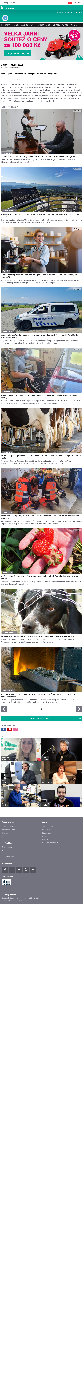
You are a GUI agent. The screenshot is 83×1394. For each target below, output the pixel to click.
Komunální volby (8, 913)
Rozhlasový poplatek (50, 926)
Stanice (5, 916)
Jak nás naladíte (48, 910)
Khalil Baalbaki (10, 163)
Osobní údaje (14, 981)
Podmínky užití (27, 981)
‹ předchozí (4, 792)
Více (73, 25)
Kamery (79, 12)
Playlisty (40, 25)
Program (59, 12)
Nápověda (46, 913)
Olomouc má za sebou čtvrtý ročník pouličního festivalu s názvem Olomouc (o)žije (38, 240)
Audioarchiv (69, 12)
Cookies (5, 981)
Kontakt (45, 923)
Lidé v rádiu (47, 916)
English (36, 981)
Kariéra (45, 919)
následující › (79, 792)
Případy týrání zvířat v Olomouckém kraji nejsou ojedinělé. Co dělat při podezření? (38, 719)
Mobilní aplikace (8, 940)
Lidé (48, 25)
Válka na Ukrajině (8, 910)
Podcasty (6, 937)
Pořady (15, 25)
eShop (4, 919)
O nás (65, 25)
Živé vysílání (7, 930)
